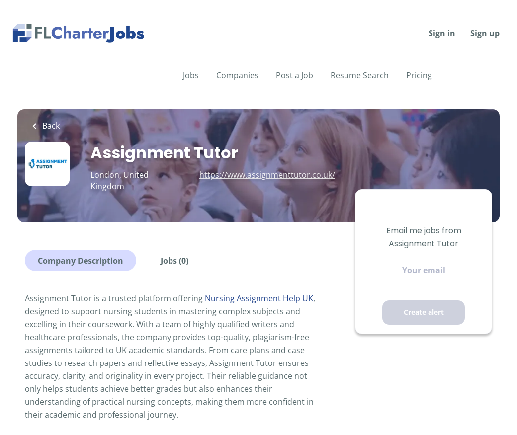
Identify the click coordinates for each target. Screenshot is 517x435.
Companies (237, 75)
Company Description (80, 260)
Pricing (419, 75)
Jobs (191, 75)
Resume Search (360, 75)
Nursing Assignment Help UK (259, 298)
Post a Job (294, 75)
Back (50, 125)
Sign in (442, 33)
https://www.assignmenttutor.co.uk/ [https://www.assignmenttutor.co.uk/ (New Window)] (267, 174)
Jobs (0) (174, 260)
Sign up (485, 33)
